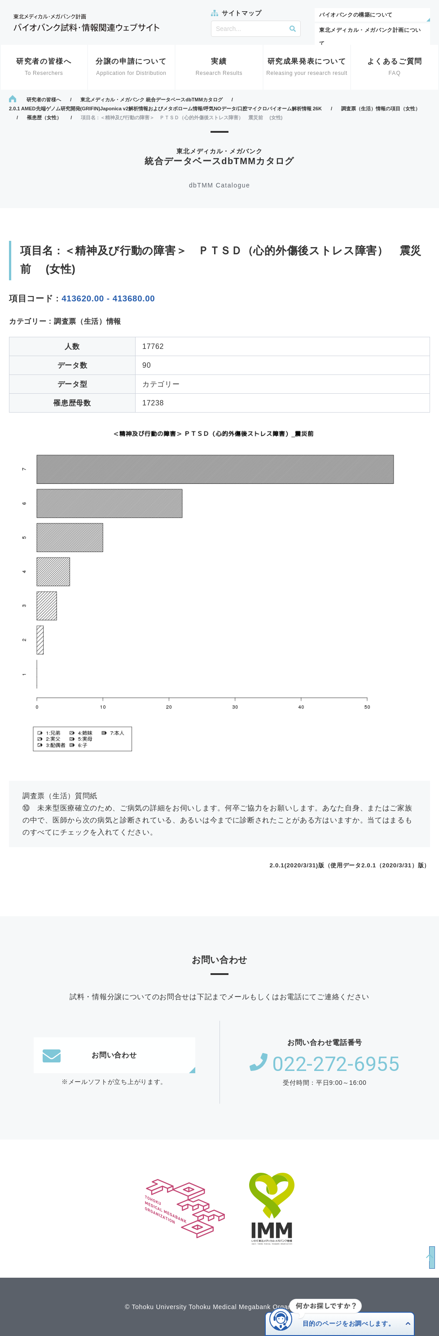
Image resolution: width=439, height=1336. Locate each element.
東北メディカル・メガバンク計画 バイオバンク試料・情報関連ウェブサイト (86, 22)
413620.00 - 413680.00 (108, 298)
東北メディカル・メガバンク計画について (370, 37)
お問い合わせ (90, 1055)
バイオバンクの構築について (356, 15)
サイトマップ (241, 13)
